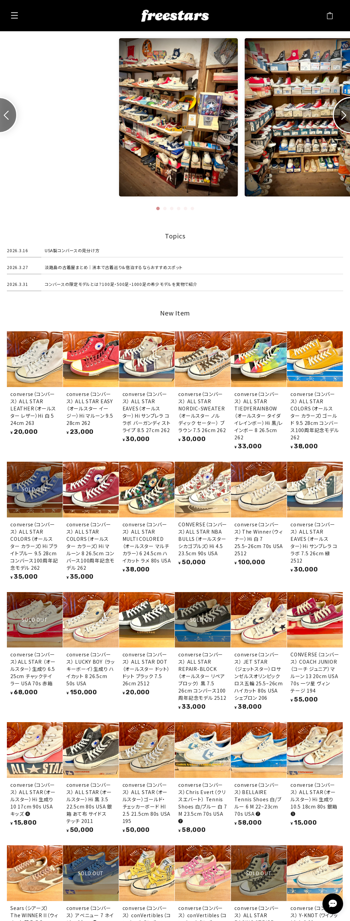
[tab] (158, 208)
